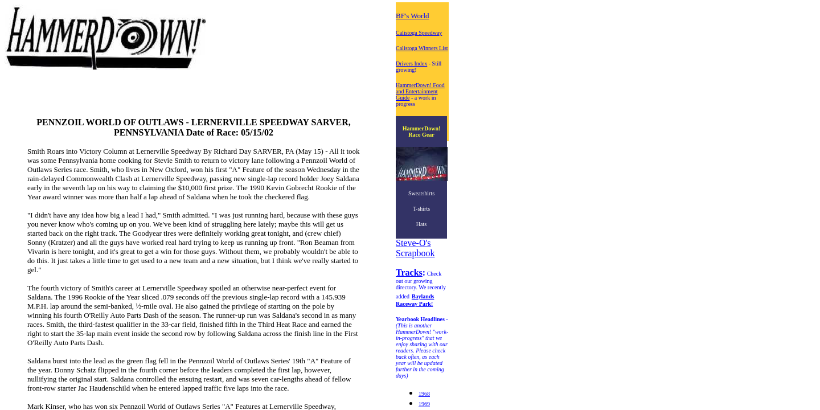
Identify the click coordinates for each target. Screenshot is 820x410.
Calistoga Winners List (422, 48)
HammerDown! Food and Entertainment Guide (420, 91)
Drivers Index (411, 63)
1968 (424, 394)
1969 (424, 404)
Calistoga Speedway (419, 33)
